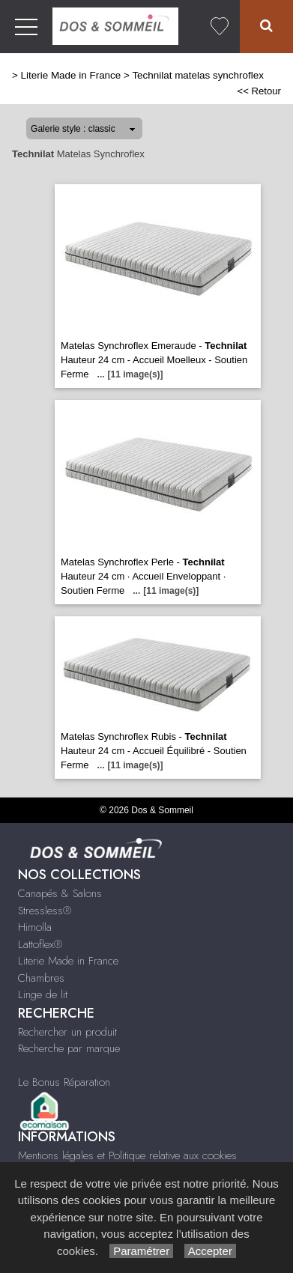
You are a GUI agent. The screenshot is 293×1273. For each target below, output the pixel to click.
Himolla (35, 927)
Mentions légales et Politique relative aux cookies (127, 1155)
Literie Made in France (71, 75)
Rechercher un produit (67, 1032)
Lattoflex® (40, 944)
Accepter (210, 1251)
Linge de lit (42, 994)
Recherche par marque (69, 1048)
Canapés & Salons (60, 893)
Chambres (41, 978)
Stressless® (44, 910)
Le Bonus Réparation (64, 1082)
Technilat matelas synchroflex (198, 75)
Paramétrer (141, 1251)
